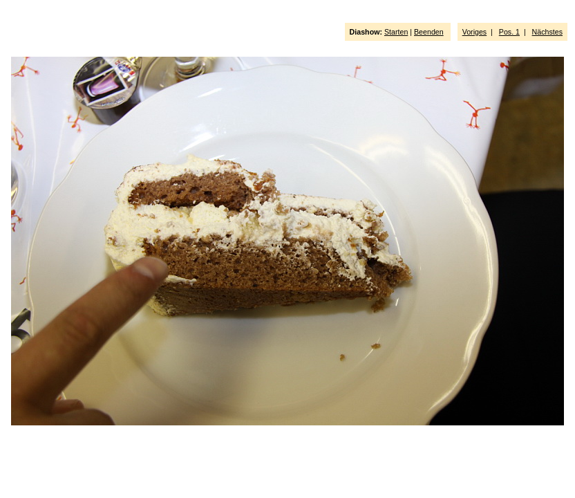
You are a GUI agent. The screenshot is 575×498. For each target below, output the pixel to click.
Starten (396, 32)
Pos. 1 (509, 32)
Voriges (474, 32)
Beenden (429, 32)
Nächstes (547, 32)
